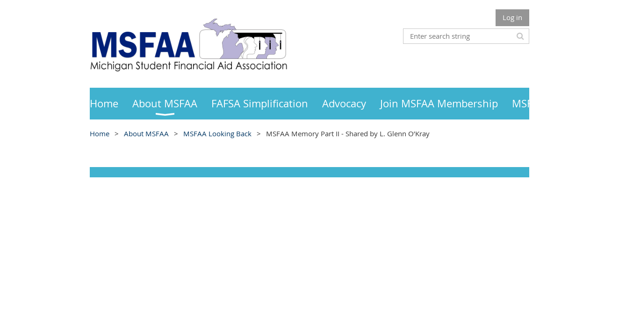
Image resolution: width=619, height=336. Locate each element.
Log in (512, 17)
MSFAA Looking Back (217, 133)
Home (99, 133)
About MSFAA (146, 133)
